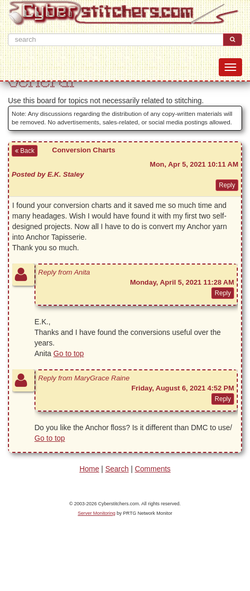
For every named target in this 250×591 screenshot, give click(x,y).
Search (117, 469)
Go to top (68, 353)
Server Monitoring (96, 513)
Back (24, 150)
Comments (153, 469)
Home (89, 469)
